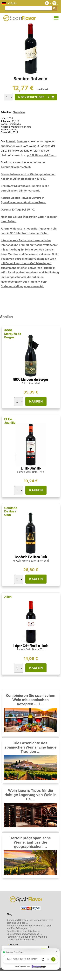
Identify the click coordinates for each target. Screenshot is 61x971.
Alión (8, 596)
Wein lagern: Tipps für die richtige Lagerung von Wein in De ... (30, 794)
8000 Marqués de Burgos (12, 334)
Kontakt (14, 944)
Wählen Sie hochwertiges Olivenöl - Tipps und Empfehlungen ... (29, 927)
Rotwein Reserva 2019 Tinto (27, 560)
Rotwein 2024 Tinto (27, 649)
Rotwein (11, 141)
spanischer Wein (11, 146)
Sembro (19, 112)
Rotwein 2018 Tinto (27, 471)
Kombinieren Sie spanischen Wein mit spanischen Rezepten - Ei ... (30, 699)
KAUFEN (36, 401)
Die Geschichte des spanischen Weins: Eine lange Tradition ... (31, 747)
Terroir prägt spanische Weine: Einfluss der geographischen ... (30, 842)
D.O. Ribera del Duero (42, 155)
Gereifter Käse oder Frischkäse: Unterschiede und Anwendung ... (24, 932)
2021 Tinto (27, 383)
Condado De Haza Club (10, 511)
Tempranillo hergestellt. (16, 167)
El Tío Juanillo (9, 420)
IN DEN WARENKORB (36, 97)
